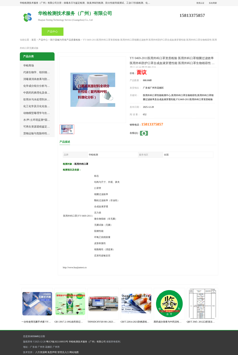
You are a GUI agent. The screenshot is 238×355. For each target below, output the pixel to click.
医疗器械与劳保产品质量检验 (65, 40)
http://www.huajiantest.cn (75, 267)
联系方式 (183, 31)
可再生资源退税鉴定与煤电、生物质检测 (47, 126)
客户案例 (161, 31)
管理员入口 (63, 352)
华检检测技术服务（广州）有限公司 (87, 341)
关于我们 (140, 31)
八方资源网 (41, 352)
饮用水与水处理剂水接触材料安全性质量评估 (49, 99)
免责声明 (52, 352)
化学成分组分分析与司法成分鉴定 (43, 85)
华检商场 (28, 65)
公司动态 (96, 31)
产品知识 (118, 31)
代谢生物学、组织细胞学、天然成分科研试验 (49, 72)
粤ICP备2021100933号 (57, 341)
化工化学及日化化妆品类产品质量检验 (45, 106)
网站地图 (74, 352)
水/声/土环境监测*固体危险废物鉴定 (44, 119)
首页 (30, 31)
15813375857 (152, 124)
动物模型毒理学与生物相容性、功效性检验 (48, 113)
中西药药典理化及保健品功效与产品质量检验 (49, 92)
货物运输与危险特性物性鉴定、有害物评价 (48, 133)
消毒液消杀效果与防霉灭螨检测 (41, 79)
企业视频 (74, 31)
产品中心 (52, 31)
